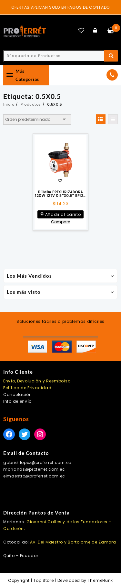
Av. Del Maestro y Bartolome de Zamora (73, 542)
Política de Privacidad (27, 387)
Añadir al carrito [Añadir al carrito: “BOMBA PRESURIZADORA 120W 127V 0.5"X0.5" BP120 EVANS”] (63, 214)
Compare (60, 222)
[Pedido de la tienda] (37, 119)
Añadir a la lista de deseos (60, 181)
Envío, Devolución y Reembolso (36, 381)
